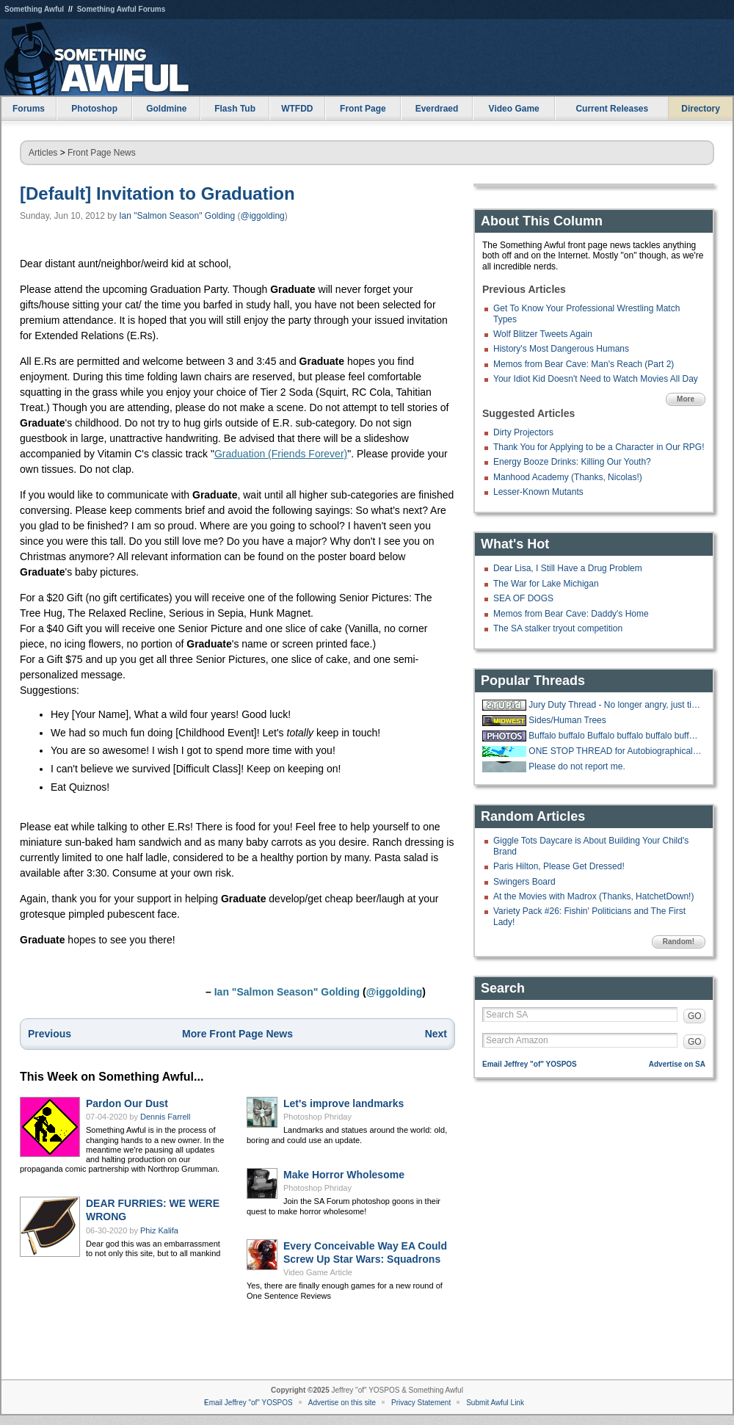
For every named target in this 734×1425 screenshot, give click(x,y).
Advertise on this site (342, 1403)
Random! (678, 942)
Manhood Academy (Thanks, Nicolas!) (567, 477)
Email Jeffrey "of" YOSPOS (529, 1064)
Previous (49, 1034)
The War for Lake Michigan (546, 584)
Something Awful (34, 9)
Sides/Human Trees (567, 720)
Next (436, 1034)
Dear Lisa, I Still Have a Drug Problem (567, 568)
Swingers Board (524, 882)
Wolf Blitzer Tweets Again (542, 334)
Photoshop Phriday (317, 1116)
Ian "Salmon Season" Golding (177, 216)
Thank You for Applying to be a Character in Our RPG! (599, 447)
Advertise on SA (677, 1064)
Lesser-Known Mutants (538, 492)
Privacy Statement (421, 1403)
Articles (43, 153)
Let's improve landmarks (343, 1103)
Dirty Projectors (523, 432)
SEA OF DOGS (523, 598)
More (685, 399)
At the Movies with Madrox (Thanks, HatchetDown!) (593, 896)
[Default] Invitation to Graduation (157, 193)
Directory (700, 109)
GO (695, 1016)
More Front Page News (237, 1034)
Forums (28, 109)
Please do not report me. (576, 766)
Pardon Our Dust (127, 1103)
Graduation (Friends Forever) (280, 454)
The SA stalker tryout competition (557, 628)
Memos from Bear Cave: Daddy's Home (571, 614)
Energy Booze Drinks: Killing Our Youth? (572, 462)
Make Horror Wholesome (343, 1175)
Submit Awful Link (495, 1403)
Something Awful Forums (121, 9)
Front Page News (102, 153)
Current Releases (611, 109)
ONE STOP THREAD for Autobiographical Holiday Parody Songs (615, 751)
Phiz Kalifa (159, 1230)
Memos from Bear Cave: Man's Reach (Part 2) (583, 364)
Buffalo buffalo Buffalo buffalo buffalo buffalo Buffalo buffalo (615, 735)
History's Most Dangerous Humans (561, 349)
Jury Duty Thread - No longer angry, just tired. (615, 705)
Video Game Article (317, 1272)
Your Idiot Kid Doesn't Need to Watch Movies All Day (595, 379)
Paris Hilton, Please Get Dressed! (559, 866)
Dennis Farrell (165, 1116)
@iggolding (263, 216)
